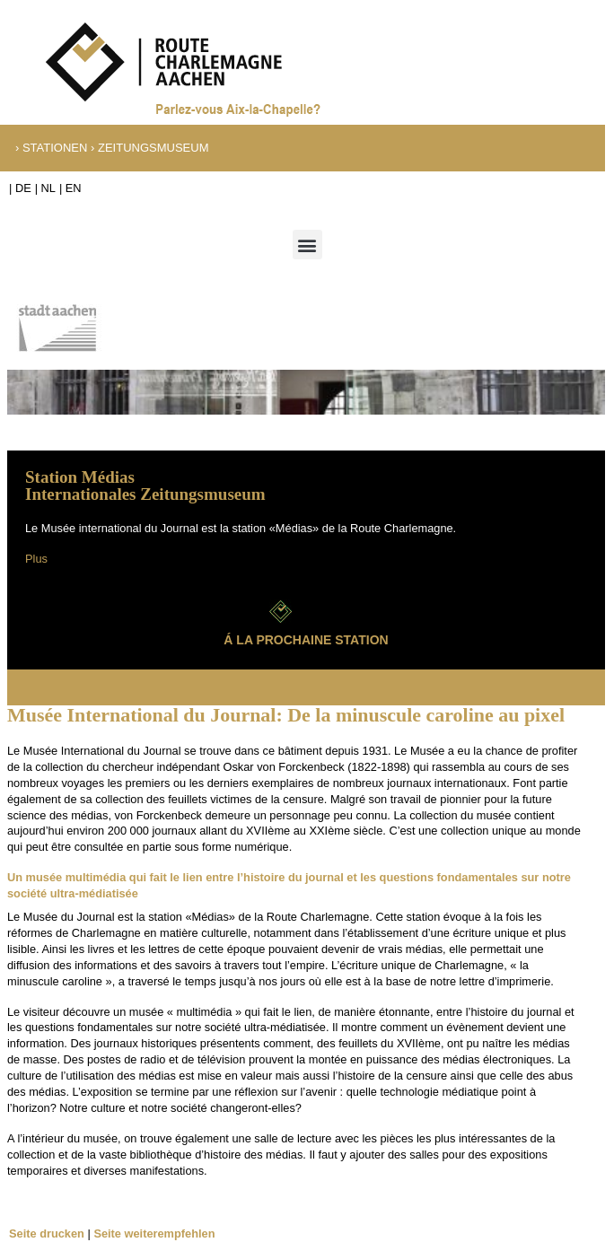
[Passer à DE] (20, 189)
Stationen (54, 147)
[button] (307, 244)
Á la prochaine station (306, 640)
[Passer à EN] (70, 189)
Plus (36, 558)
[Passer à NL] (45, 189)
